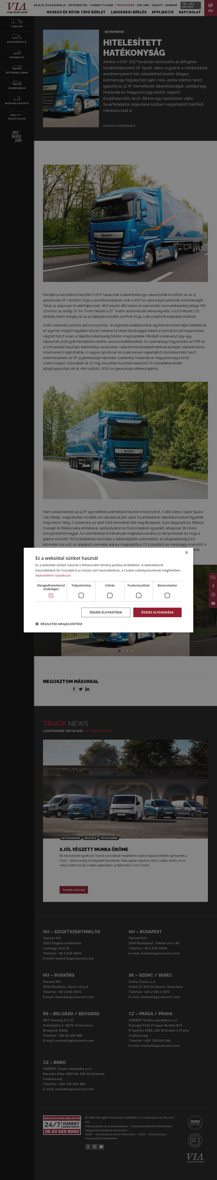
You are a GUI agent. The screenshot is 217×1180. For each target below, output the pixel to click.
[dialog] (108, 590)
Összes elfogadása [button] (157, 612)
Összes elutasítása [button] (106, 612)
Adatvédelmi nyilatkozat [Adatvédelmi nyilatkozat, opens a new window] (53, 575)
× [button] (186, 552)
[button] (58, 623)
